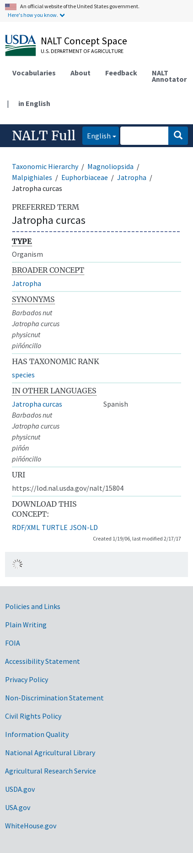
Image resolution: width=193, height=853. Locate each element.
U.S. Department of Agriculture (82, 51)
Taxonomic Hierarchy (45, 166)
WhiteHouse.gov (30, 825)
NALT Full (43, 135)
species (23, 374)
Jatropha (131, 177)
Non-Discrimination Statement (54, 697)
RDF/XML (26, 527)
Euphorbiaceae (84, 177)
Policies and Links (32, 606)
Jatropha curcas (37, 403)
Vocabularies (34, 72)
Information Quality (37, 734)
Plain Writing (26, 624)
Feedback (121, 72)
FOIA (12, 642)
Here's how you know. (33, 14)
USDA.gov (20, 789)
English (96, 135)
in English (34, 103)
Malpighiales (32, 177)
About (80, 72)
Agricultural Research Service (50, 770)
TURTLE (55, 527)
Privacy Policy (26, 679)
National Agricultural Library (50, 752)
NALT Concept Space (84, 40)
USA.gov (17, 807)
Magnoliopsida (110, 166)
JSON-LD (84, 527)
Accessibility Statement (42, 661)
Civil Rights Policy (33, 716)
